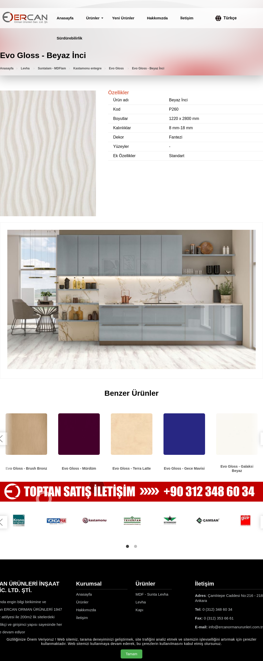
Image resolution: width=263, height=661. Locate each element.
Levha (25, 68)
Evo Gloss (117, 68)
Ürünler (93, 18)
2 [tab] (135, 546)
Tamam (131, 654)
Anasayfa (65, 18)
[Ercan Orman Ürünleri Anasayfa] (25, 18)
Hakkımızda (157, 18)
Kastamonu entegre (87, 68)
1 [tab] (127, 546)
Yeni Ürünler (123, 18)
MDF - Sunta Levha (152, 594)
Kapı (139, 610)
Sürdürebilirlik (69, 38)
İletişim (186, 18)
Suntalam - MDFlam (52, 68)
